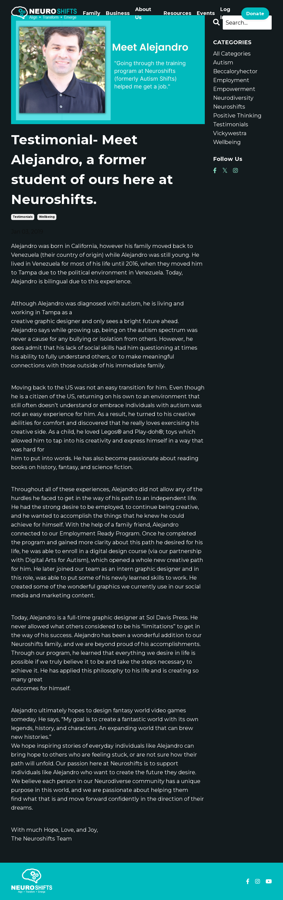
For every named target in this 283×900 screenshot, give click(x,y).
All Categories (232, 53)
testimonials (23, 217)
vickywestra (230, 133)
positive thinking (237, 115)
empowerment (234, 89)
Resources (177, 13)
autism (223, 62)
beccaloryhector (235, 71)
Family (91, 13)
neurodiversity (233, 98)
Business (118, 13)
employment (231, 80)
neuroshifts (229, 106)
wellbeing (47, 217)
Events (206, 13)
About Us (143, 13)
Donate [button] (255, 13)
